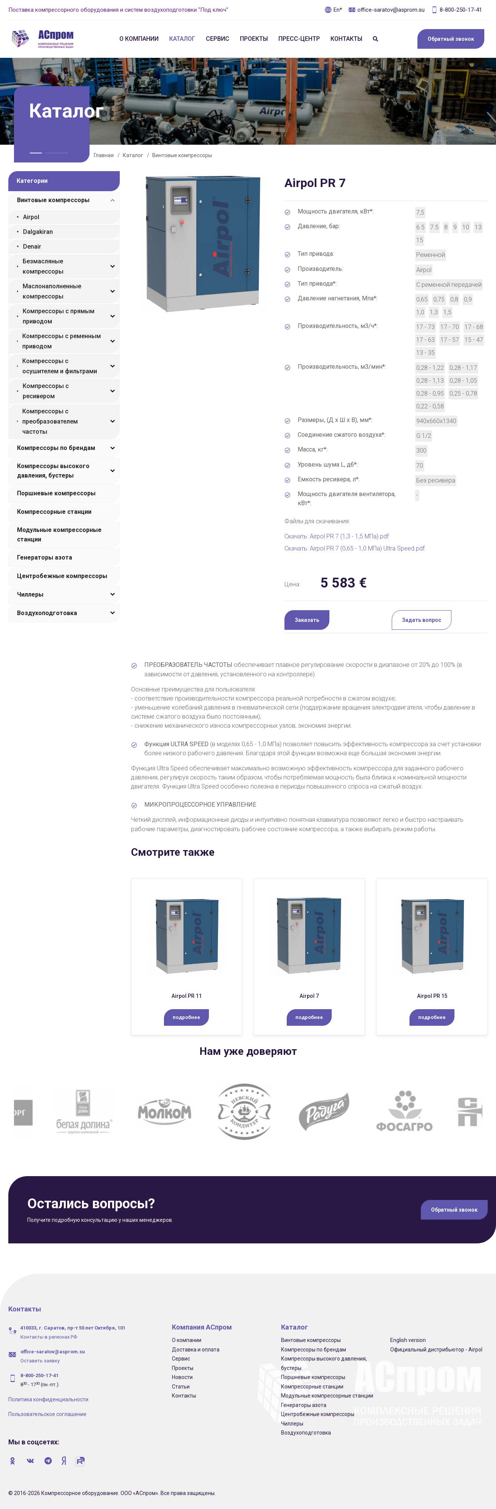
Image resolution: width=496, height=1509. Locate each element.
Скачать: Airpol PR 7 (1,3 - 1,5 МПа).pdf (336, 536)
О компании (139, 38)
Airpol (31, 217)
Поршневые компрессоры (56, 493)
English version (408, 1340)
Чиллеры (30, 594)
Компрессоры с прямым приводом (58, 316)
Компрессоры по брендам (56, 447)
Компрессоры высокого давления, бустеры (53, 470)
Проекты (254, 38)
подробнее (186, 1017)
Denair (32, 246)
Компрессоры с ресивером (46, 391)
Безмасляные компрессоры (43, 266)
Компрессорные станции (54, 511)
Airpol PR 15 (432, 996)
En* (333, 10)
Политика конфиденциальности (48, 1399)
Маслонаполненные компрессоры (52, 291)
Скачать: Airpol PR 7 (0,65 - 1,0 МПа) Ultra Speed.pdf (354, 548)
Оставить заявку (40, 1361)
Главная (104, 155)
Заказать (307, 620)
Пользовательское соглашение (47, 1414)
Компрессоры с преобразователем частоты (50, 421)
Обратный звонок (451, 39)
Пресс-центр (299, 38)
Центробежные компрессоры (62, 576)
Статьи (181, 1387)
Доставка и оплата (195, 1350)
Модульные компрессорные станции (59, 534)
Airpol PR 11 (187, 996)
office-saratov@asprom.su (386, 10)
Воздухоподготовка (47, 613)
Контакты (346, 38)
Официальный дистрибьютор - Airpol (436, 1350)
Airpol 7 (309, 996)
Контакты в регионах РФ (48, 1337)
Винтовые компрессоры (182, 155)
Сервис (217, 38)
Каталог (182, 38)
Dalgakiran (38, 231)
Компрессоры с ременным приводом (61, 341)
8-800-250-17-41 (456, 10)
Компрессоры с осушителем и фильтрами (59, 366)
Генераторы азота (44, 557)
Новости (182, 1377)
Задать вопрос (421, 620)
